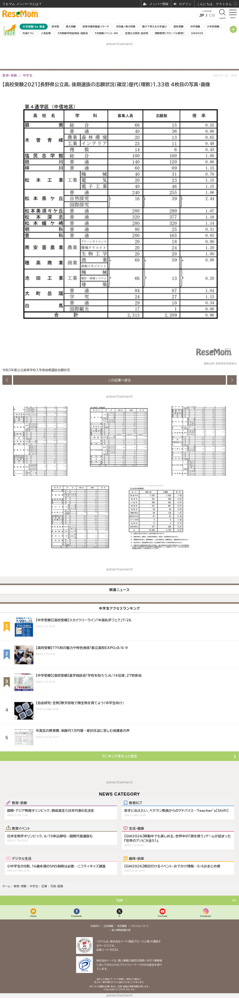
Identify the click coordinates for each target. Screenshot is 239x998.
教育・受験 (19, 802)
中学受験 (195, 26)
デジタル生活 (21, 858)
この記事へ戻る (119, 380)
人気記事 (46, 33)
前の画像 (7, 380)
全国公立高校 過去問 (136, 33)
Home (34, 916)
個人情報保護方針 (121, 930)
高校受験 (178, 26)
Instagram (205, 916)
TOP (119, 900)
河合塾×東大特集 (125, 26)
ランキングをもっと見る (119, 756)
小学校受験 (213, 26)
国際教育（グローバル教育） (169, 33)
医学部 (55, 26)
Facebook (76, 916)
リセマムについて (140, 926)
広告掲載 (108, 926)
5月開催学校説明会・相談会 (72, 33)
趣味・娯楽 (136, 858)
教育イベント (21, 828)
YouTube (162, 916)
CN (212, 15)
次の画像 (232, 380)
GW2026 (197, 33)
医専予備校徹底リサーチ (96, 26)
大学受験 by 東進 (33, 26)
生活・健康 (136, 828)
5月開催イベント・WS (106, 33)
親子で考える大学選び (154, 26)
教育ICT (135, 802)
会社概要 (122, 926)
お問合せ (95, 926)
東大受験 (71, 26)
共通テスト (28, 33)
